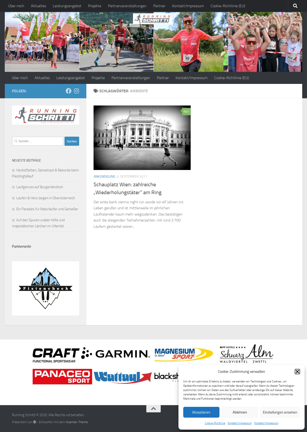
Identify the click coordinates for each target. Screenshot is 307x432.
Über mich (16, 6)
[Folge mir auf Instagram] (76, 91)
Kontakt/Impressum (240, 423)
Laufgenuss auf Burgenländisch (39, 187)
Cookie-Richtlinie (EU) (228, 6)
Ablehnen (240, 412)
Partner (159, 6)
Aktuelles (38, 6)
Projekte (94, 6)
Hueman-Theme (77, 422)
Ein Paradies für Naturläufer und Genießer (47, 209)
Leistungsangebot (67, 6)
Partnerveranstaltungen (127, 6)
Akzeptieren (201, 412)
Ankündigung (104, 177)
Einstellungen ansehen (280, 412)
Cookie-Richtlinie (215, 423)
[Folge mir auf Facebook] (68, 91)
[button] (297, 371)
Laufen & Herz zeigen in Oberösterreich (45, 198)
